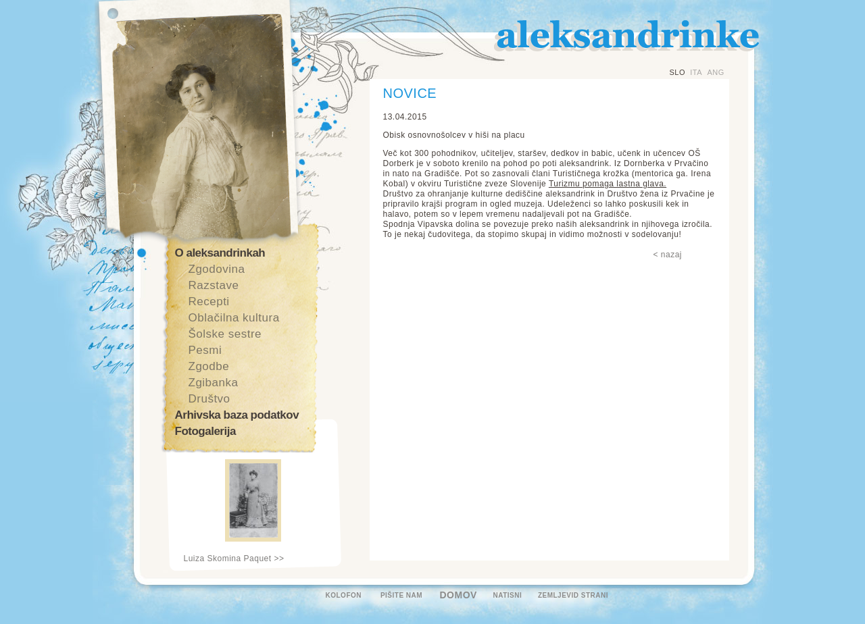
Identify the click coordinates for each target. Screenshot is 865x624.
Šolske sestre (225, 334)
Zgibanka (214, 383)
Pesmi (205, 350)
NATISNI (507, 595)
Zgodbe (209, 366)
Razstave (214, 285)
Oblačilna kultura (234, 318)
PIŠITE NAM (401, 595)
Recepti (209, 301)
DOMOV (458, 595)
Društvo (209, 399)
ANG (715, 72)
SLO (678, 72)
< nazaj (668, 254)
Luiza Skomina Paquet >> (234, 558)
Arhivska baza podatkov (237, 415)
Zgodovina (217, 269)
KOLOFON (344, 595)
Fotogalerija (205, 431)
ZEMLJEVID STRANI (573, 595)
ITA (696, 72)
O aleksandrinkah (220, 253)
